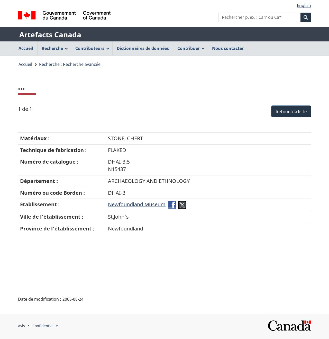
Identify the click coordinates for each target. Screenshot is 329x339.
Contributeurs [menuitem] (92, 48)
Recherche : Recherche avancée (69, 64)
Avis (21, 325)
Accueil (25, 64)
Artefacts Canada (50, 34)
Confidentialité (45, 325)
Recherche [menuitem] (55, 48)
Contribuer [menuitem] (191, 48)
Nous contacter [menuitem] (228, 48)
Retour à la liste (291, 111)
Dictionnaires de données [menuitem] (143, 48)
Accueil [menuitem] (26, 48)
